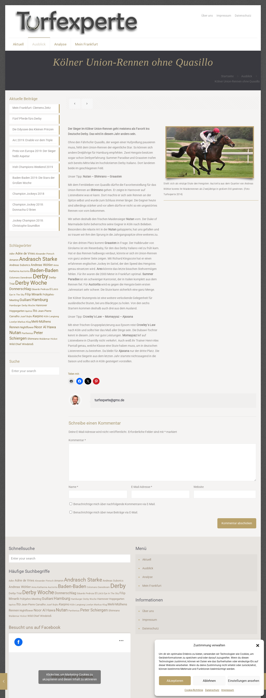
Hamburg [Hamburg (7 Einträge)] (40, 300)
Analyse (147, 577)
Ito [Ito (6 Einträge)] (35, 311)
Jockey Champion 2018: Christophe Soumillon (27, 223)
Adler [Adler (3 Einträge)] (12, 253)
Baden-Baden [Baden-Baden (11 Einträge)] (44, 270)
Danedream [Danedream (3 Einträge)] (26, 277)
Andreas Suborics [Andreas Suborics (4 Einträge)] (19, 265)
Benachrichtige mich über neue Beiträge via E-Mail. (105, 512)
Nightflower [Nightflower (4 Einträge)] (27, 327)
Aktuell (146, 559)
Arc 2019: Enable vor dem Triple (32, 140)
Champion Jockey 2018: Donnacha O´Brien (27, 207)
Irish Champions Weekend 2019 (32, 167)
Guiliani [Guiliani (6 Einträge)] (25, 300)
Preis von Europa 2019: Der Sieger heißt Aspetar (34, 153)
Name (73, 487)
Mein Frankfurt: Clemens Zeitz (31, 107)
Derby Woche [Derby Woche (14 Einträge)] (31, 283)
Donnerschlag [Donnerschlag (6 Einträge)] (20, 289)
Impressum (227, 690)
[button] (258, 645)
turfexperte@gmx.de (109, 400)
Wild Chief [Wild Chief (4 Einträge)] (15, 344)
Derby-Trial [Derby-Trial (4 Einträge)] (15, 593)
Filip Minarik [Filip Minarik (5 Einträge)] (33, 294)
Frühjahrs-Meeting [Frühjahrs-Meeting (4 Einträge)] (30, 598)
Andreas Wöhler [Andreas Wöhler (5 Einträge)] (42, 265)
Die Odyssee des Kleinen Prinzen (33, 129)
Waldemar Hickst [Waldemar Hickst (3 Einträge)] (48, 339)
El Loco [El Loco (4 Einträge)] (53, 289)
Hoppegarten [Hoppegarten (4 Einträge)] (17, 310)
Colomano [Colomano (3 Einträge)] (14, 277)
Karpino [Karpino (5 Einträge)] (38, 316)
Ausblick (246, 76)
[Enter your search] (34, 371)
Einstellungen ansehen (243, 681)
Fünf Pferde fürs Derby (27, 118)
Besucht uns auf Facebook (34, 627)
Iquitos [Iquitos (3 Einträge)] (28, 311)
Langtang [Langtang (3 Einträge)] (54, 316)
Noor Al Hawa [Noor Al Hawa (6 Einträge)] (45, 327)
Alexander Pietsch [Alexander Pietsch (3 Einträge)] (45, 253)
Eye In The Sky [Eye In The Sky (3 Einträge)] (16, 294)
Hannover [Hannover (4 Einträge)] (41, 305)
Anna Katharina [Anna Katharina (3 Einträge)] (39, 587)
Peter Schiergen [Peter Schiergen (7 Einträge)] (94, 610)
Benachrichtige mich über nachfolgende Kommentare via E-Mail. (114, 504)
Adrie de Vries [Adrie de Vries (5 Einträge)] (25, 253)
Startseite (227, 76)
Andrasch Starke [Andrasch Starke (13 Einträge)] (38, 259)
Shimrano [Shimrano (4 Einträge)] (33, 338)
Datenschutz (212, 690)
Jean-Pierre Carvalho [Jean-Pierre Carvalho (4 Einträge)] (33, 604)
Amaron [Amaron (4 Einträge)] (13, 259)
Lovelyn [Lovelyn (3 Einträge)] (13, 322)
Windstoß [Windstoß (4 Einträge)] (27, 344)
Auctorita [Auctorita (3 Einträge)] (25, 271)
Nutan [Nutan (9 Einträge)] (15, 332)
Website (198, 487)
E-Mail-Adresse (141, 487)
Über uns (207, 15)
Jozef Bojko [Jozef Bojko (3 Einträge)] (26, 316)
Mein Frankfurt (151, 585)
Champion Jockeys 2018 (28, 193)
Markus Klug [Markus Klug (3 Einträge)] (24, 322)
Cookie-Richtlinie (194, 690)
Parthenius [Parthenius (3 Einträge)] (27, 333)
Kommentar (77, 440)
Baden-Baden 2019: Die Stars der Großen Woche (33, 180)
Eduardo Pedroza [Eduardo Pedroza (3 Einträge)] (40, 289)
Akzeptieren (175, 681)
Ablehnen (209, 681)
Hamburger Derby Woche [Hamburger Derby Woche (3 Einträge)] (22, 305)
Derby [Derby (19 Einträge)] (40, 276)
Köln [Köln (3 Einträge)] (46, 316)
